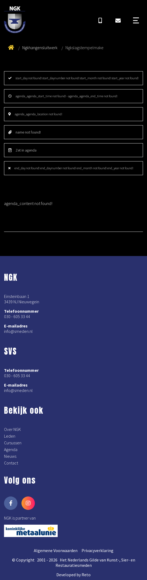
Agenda (10, 449)
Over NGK (12, 429)
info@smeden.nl (18, 331)
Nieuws (10, 456)
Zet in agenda (22, 150)
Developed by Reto (73, 574)
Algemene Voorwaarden (56, 550)
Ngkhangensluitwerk (39, 47)
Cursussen (12, 442)
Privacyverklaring (97, 550)
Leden (9, 436)
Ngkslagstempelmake (84, 47)
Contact (11, 463)
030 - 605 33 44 (17, 316)
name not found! (24, 132)
